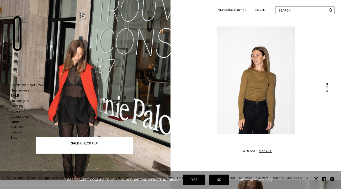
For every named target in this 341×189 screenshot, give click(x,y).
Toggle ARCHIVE (32, 127)
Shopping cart (232, 9)
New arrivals (19, 90)
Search (330, 10)
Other (14, 122)
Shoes (15, 111)
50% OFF (265, 160)
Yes (194, 180)
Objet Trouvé (19, 38)
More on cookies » (255, 180)
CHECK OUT (89, 152)
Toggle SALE (32, 95)
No (219, 180)
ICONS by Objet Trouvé (28, 85)
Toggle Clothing (32, 106)
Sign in (259, 10)
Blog (13, 137)
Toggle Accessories (32, 116)
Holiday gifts (19, 101)
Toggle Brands (32, 132)
